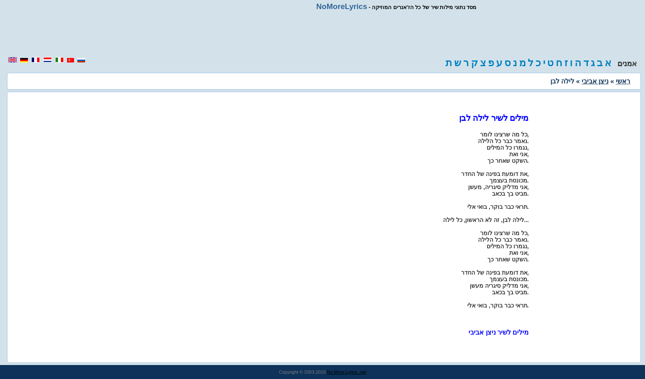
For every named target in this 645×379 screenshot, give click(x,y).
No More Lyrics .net (346, 372)
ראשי (623, 81)
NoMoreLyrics (341, 6)
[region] (322, 33)
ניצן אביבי (595, 81)
